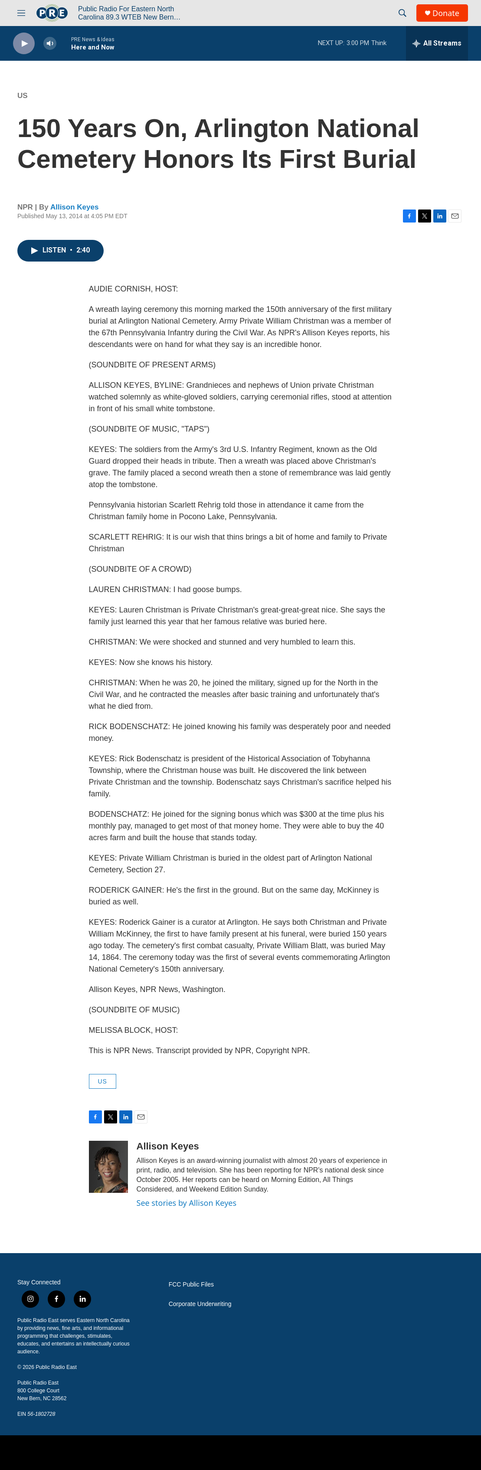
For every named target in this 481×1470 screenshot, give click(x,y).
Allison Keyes (74, 207)
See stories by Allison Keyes (187, 1203)
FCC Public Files (191, 1284)
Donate (445, 13)
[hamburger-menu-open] (21, 13)
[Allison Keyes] (108, 1167)
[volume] (50, 43)
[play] (24, 44)
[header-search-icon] (402, 13)
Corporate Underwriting (200, 1304)
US (22, 96)
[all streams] (437, 43)
